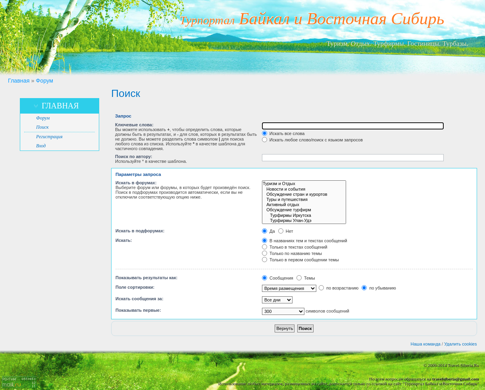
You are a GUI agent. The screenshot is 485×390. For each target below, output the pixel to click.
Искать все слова (283, 133)
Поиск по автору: (133, 156)
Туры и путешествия (304, 199)
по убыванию (379, 288)
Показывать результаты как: (146, 277)
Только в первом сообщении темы (300, 259)
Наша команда (426, 344)
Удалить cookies (460, 344)
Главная (18, 80)
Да (268, 231)
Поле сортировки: (134, 287)
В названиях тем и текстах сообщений (304, 240)
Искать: (123, 240)
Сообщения (277, 278)
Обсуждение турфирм (304, 209)
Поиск (42, 127)
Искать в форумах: (135, 182)
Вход (41, 146)
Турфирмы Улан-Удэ (304, 220)
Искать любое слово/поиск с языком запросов (312, 139)
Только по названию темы (292, 253)
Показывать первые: (138, 310)
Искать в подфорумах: (140, 230)
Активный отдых (304, 204)
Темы (305, 278)
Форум (44, 80)
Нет (285, 231)
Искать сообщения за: (139, 298)
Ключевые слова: (134, 124)
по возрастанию (338, 288)
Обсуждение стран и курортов (304, 194)
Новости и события (304, 189)
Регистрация (49, 136)
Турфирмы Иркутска (304, 215)
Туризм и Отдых (304, 183)
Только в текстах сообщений (294, 247)
